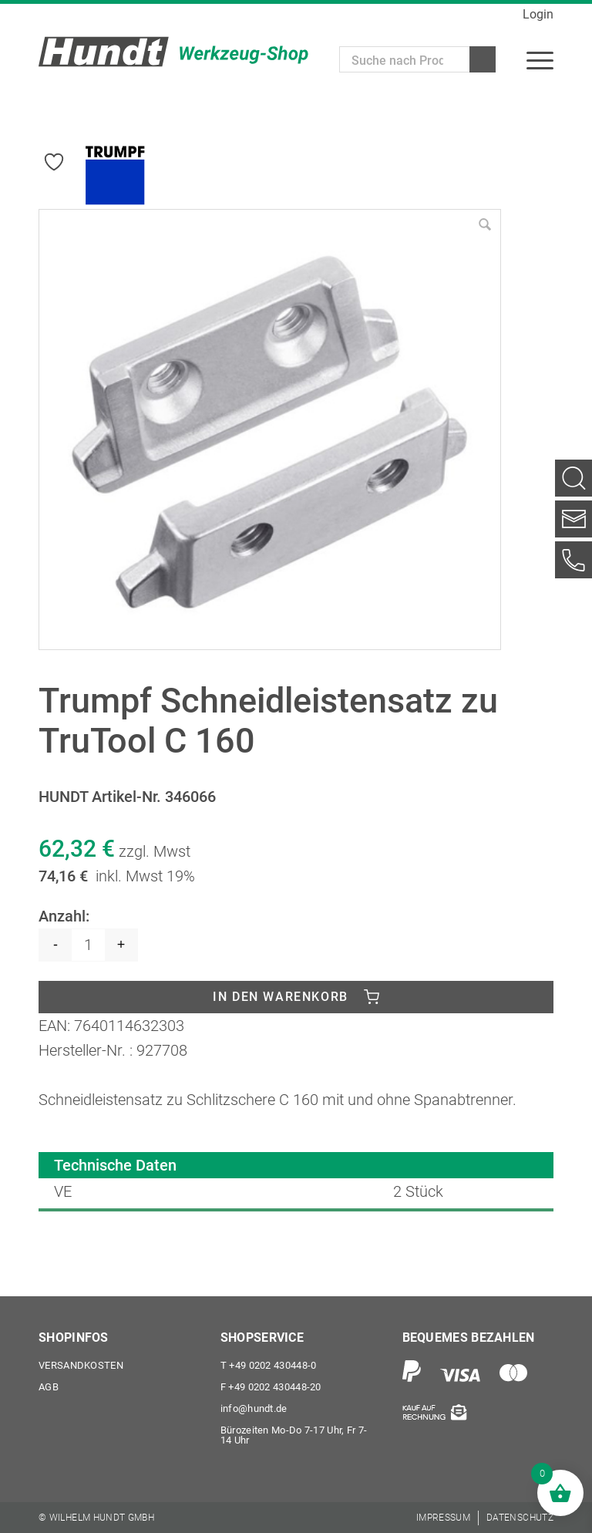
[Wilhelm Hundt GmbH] (173, 51)
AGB (49, 1387)
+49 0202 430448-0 (268, 1365)
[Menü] (539, 59)
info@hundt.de (254, 1408)
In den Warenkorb (280, 996)
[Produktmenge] (88, 945)
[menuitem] (539, 59)
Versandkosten (81, 1365)
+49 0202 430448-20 (270, 1387)
